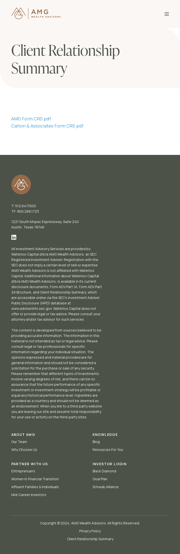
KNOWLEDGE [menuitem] (105, 434)
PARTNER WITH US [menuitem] (29, 464)
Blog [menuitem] (96, 441)
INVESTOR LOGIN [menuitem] (110, 464)
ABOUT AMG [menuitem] (23, 434)
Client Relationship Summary (90, 538)
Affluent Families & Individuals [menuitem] (35, 486)
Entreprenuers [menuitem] (23, 471)
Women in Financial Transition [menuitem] (35, 479)
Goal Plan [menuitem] (100, 479)
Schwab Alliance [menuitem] (106, 486)
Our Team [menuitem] (19, 441)
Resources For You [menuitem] (108, 449)
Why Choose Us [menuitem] (24, 449)
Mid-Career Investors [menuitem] (28, 494)
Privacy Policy (90, 531)
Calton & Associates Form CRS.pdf (47, 126)
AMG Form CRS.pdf (31, 119)
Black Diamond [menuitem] (104, 471)
